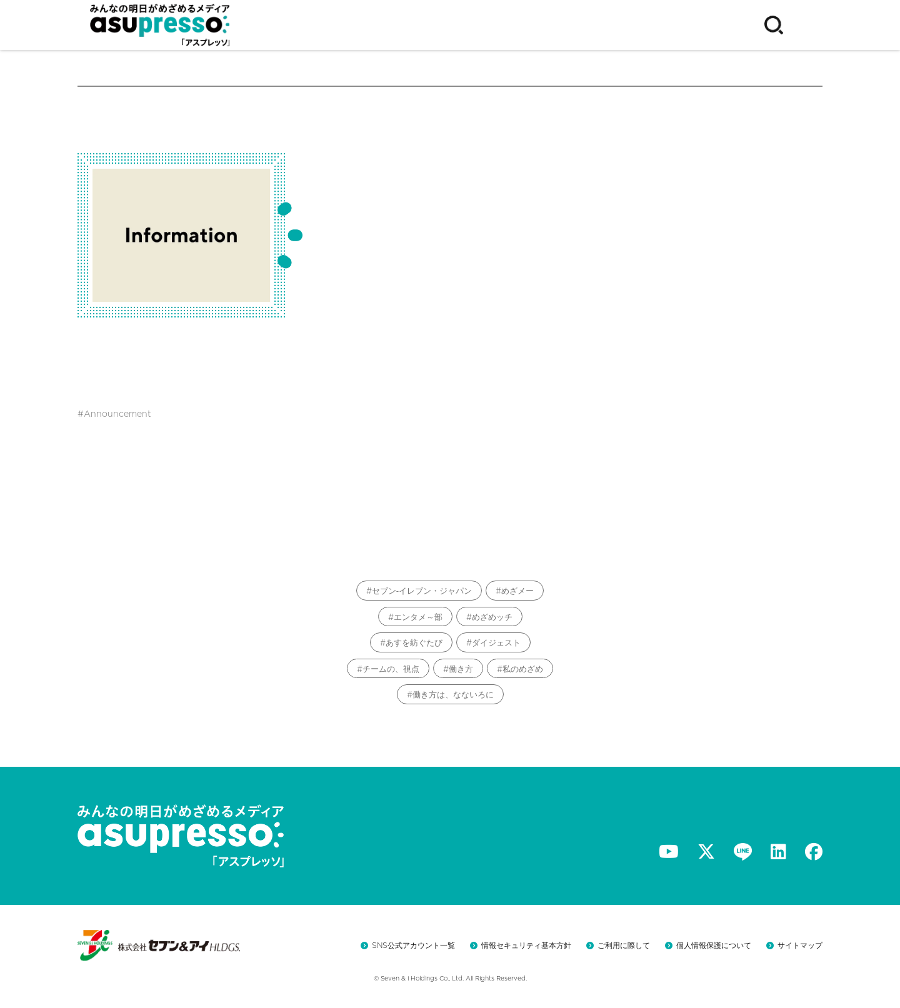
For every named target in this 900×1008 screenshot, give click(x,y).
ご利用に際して (624, 945)
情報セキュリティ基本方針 (526, 945)
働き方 (461, 669)
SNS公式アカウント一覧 (413, 945)
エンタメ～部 (418, 617)
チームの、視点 (390, 669)
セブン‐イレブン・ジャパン (422, 591)
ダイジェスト (496, 642)
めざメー (517, 591)
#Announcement (114, 414)
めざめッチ (492, 617)
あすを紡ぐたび (414, 642)
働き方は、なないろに (453, 694)
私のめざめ (522, 669)
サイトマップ (800, 945)
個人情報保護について (713, 945)
